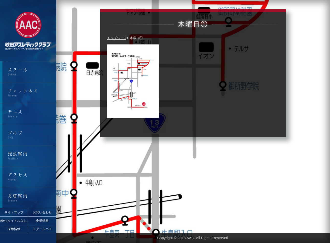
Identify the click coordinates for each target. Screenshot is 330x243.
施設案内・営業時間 (28, 155)
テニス (28, 113)
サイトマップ (13, 212)
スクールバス (42, 229)
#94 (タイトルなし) (14, 220)
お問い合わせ (42, 212)
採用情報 (14, 229)
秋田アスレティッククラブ (28, 30)
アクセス (28, 176)
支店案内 (28, 197)
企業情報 (42, 220)
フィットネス (28, 92)
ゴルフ (28, 134)
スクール (28, 71)
